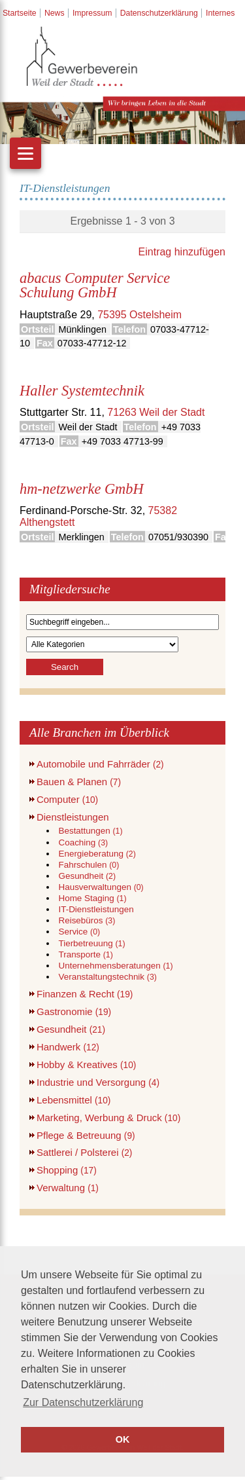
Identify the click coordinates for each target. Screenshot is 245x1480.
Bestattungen (90, 831)
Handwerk (68, 1046)
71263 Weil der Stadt (155, 412)
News (54, 13)
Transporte (85, 954)
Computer (67, 799)
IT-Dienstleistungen (95, 909)
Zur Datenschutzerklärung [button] (83, 1402)
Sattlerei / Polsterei (84, 1152)
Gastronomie (74, 1011)
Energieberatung (96, 854)
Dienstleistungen (73, 817)
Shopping (67, 1169)
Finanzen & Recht (85, 993)
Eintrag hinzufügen (182, 251)
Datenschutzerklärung (159, 13)
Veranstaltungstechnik (107, 977)
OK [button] (123, 1439)
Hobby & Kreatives (86, 1064)
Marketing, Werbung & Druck (108, 1117)
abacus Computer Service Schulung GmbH (95, 285)
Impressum (92, 13)
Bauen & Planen (79, 781)
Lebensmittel (73, 1099)
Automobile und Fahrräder (100, 763)
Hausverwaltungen (100, 887)
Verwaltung (68, 1187)
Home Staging (92, 898)
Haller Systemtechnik (82, 390)
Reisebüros (86, 920)
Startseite (20, 13)
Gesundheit (87, 876)
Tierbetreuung (91, 943)
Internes (220, 13)
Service (79, 931)
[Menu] (25, 153)
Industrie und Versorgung (98, 1082)
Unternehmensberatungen (115, 966)
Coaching (83, 842)
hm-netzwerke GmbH (82, 489)
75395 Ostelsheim (139, 314)
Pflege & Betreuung (86, 1135)
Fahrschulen (88, 865)
